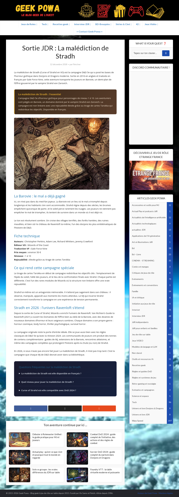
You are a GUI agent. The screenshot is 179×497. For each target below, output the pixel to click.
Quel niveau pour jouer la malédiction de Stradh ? (47, 381)
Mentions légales (166, 493)
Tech (44, 24)
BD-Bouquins (102, 24)
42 (137, 24)
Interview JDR (81, 24)
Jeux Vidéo (150, 24)
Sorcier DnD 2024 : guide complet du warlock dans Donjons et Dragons (102, 455)
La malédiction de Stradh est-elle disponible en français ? (51, 373)
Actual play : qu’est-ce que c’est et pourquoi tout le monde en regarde (47, 455)
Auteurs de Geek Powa (147, 493)
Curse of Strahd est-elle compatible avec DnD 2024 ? (48, 390)
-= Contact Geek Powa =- (89, 31)
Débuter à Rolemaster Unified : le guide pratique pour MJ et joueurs (47, 437)
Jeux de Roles (28, 24)
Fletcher (77, 64)
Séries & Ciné (123, 24)
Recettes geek (60, 24)
